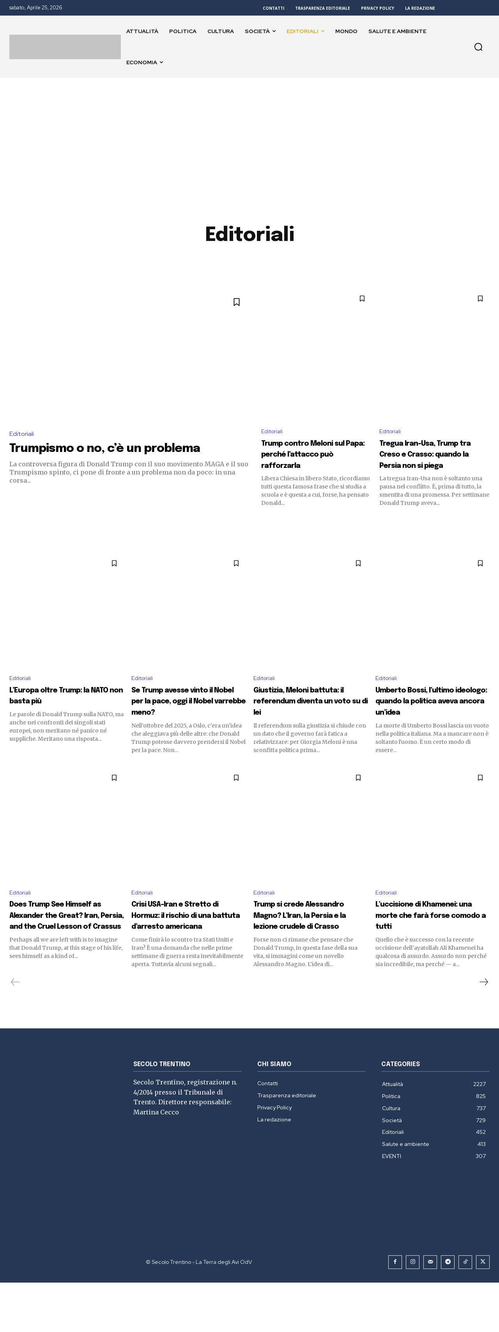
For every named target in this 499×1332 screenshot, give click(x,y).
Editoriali (21, 434)
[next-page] (483, 1031)
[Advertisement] (249, 136)
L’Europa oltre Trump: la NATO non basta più (62, 709)
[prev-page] (15, 1031)
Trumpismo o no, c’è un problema (123, 448)
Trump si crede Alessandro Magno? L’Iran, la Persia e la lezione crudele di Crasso (301, 953)
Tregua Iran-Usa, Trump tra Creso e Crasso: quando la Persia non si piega (424, 461)
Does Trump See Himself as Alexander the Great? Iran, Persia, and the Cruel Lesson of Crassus (65, 953)
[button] (478, 46)
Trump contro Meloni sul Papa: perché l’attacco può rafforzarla (312, 461)
